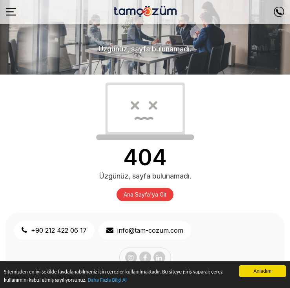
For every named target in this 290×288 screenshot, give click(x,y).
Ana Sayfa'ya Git (145, 194)
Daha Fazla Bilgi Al (107, 280)
